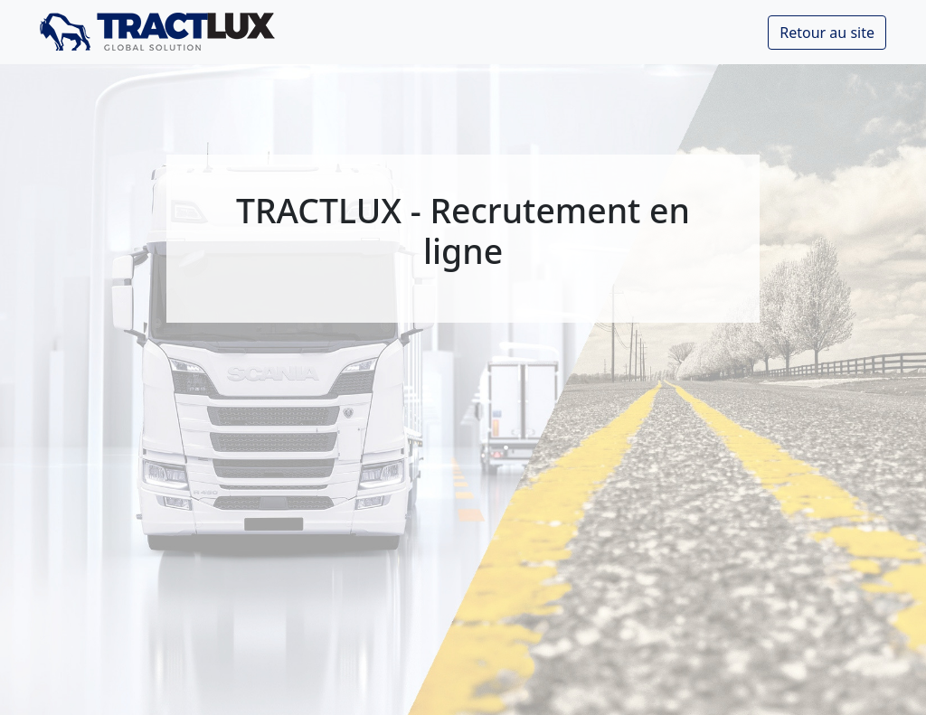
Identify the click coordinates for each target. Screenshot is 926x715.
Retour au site (827, 32)
